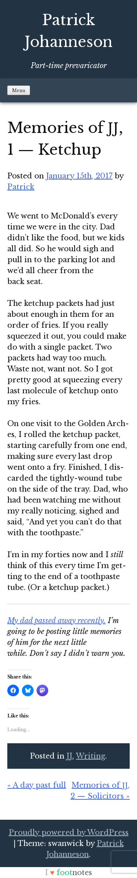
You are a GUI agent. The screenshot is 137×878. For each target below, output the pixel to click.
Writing (90, 756)
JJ (69, 756)
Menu (18, 90)
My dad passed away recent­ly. (56, 620)
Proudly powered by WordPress (69, 832)
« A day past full (36, 785)
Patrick (20, 186)
